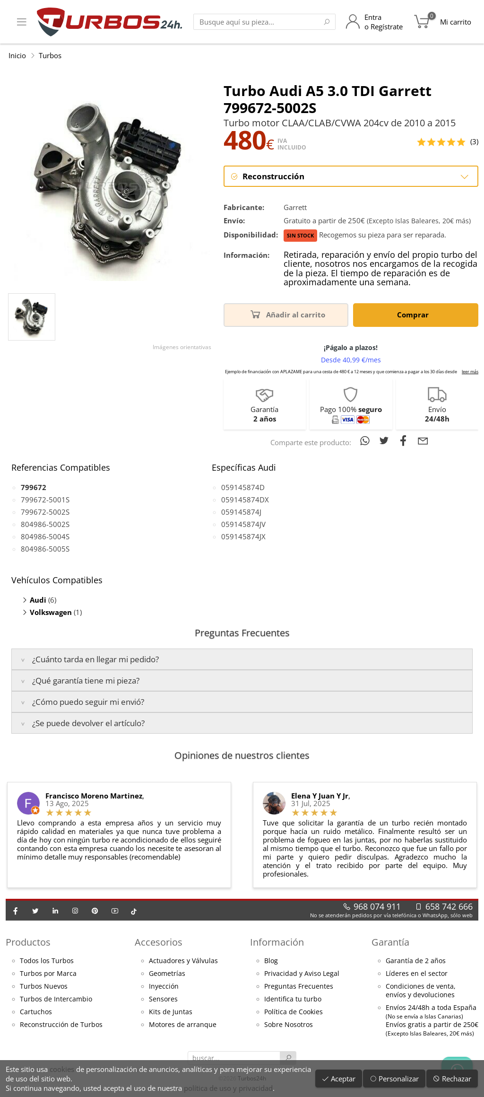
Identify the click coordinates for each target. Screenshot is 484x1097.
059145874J (241, 512)
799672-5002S (45, 512)
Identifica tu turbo (292, 999)
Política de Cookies (293, 1012)
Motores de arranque (182, 1024)
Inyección (164, 986)
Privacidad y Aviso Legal (301, 973)
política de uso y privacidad (228, 1088)
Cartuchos (36, 1012)
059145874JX (243, 536)
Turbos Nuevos (44, 986)
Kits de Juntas (170, 1012)
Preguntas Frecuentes (298, 986)
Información (277, 942)
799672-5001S (45, 499)
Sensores (163, 999)
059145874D (243, 487)
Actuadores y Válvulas (183, 961)
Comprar (414, 313)
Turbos (50, 55)
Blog (271, 961)
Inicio (17, 55)
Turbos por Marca (48, 973)
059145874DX (245, 499)
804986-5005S (45, 548)
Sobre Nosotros (288, 1024)
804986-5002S (45, 524)
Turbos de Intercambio (56, 999)
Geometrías (167, 973)
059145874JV (243, 524)
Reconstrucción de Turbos (61, 1024)
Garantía (390, 942)
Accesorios (158, 942)
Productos (28, 942)
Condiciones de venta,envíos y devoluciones (421, 990)
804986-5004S (45, 536)
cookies (62, 1069)
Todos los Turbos (47, 961)
